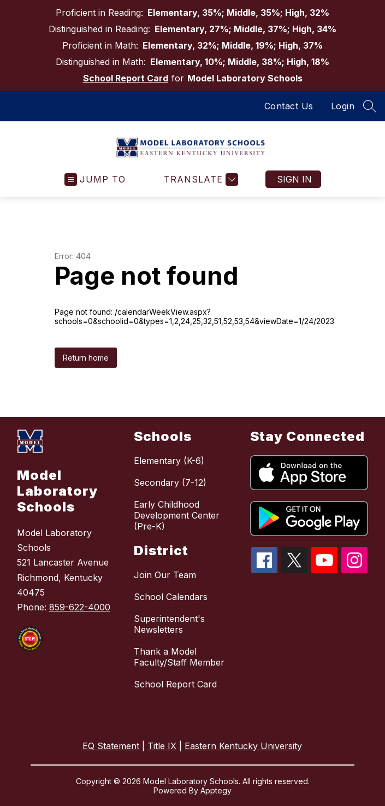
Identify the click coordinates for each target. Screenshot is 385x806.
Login (343, 106)
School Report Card (125, 78)
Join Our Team (165, 574)
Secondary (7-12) (170, 482)
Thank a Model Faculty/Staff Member (179, 657)
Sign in (294, 179)
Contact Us (288, 106)
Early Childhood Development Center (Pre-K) (177, 515)
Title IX (161, 745)
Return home (86, 357)
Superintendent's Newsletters (169, 624)
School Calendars (171, 596)
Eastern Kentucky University (243, 745)
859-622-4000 (79, 607)
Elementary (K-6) (169, 460)
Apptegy (216, 790)
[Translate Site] (199, 179)
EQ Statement (110, 745)
